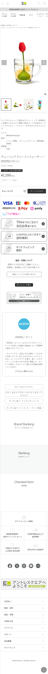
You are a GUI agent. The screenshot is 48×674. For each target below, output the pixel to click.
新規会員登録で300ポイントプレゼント (24, 9)
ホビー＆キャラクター (24, 387)
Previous (4, 62)
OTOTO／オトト (12, 25)
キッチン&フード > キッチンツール (24, 401)
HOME (3, 25)
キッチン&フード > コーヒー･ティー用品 (24, 408)
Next (43, 62)
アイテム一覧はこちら (24, 371)
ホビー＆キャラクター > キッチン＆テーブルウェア (24, 394)
